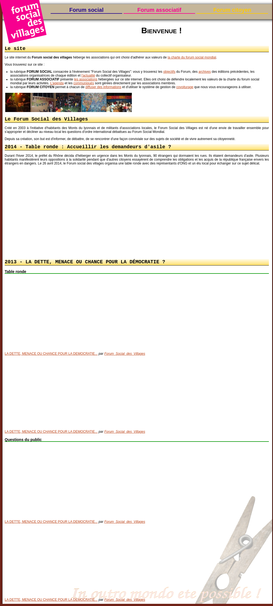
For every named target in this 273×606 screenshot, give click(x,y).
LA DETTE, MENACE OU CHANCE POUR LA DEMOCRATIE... (51, 356)
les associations (85, 80)
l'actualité (88, 76)
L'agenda (57, 84)
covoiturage (184, 88)
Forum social (86, 10)
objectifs (169, 72)
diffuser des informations (103, 88)
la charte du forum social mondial (192, 58)
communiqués (83, 84)
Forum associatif (159, 10)
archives (204, 72)
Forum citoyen (232, 10)
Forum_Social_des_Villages (124, 356)
